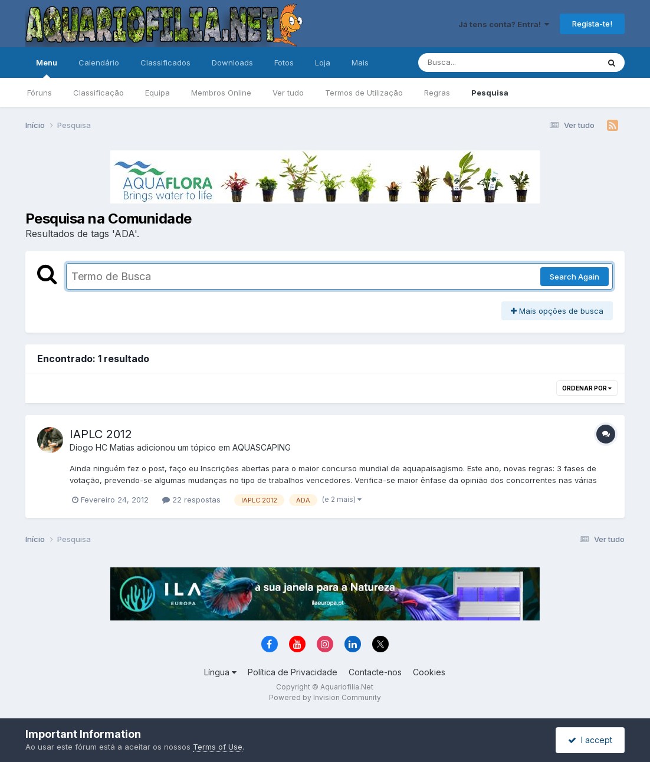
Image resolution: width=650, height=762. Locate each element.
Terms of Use (217, 746)
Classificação (98, 92)
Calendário (98, 62)
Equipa (157, 92)
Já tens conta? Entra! (503, 24)
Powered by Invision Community (325, 697)
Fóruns (39, 92)
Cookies (429, 672)
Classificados (165, 62)
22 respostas (191, 499)
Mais (360, 62)
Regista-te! (592, 23)
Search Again (574, 276)
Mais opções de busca (557, 311)
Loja (322, 62)
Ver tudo (288, 92)
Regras (437, 92)
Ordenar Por (587, 388)
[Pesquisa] (476, 62)
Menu (46, 68)
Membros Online (221, 92)
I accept (590, 740)
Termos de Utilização (364, 92)
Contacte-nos (375, 672)
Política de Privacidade (292, 672)
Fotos (284, 62)
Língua (220, 672)
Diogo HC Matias (102, 447)
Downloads (232, 62)
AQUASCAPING (261, 447)
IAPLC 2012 (101, 434)
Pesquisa (489, 92)
